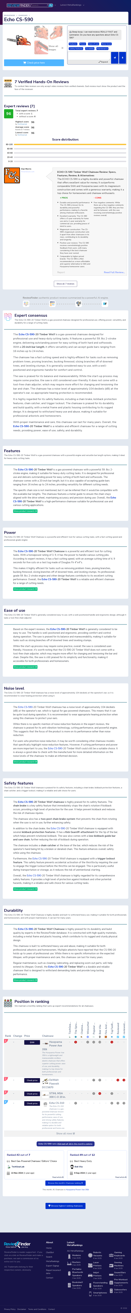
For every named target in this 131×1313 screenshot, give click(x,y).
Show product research (25, 511)
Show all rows (65, 1133)
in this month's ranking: (75, 1143)
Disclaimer (21, 1309)
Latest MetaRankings (71, 5)
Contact (49, 1277)
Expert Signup (52, 1265)
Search (49, 1256)
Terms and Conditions (37, 1309)
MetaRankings (52, 1261)
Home (49, 1248)
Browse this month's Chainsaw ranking (65, 1183)
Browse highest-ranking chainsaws (65, 1205)
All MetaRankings (75, 1250)
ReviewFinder (9, 15)
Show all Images (56, 48)
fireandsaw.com (27, 171)
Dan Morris (26, 169)
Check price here (34, 62)
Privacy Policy (9, 1309)
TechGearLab (22, 124)
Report (61, 272)
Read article (57, 1177)
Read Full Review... (114, 272)
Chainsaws (23, 15)
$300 (32, 1042)
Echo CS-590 (26, 334)
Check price (32, 1080)
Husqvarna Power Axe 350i (77, 1189)
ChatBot (50, 1252)
